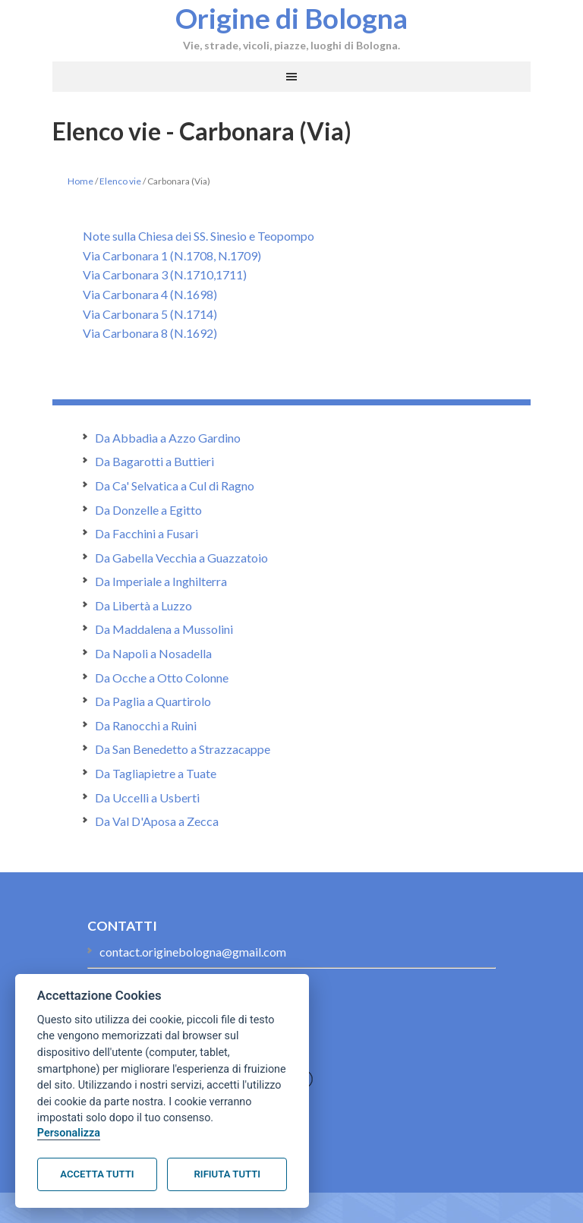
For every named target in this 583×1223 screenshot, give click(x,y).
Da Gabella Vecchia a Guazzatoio (181, 557)
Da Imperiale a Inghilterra (161, 581)
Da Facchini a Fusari (146, 533)
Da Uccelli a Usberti (147, 797)
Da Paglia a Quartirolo (153, 701)
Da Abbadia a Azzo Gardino (168, 437)
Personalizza (68, 1133)
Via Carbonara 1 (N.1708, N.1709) (172, 255)
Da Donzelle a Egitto (148, 510)
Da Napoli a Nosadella (153, 653)
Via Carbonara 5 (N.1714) (150, 314)
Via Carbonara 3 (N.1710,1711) (165, 274)
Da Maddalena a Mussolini (164, 629)
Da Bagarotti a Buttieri (154, 461)
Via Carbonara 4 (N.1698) (150, 294)
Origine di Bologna (291, 17)
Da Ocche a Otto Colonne (161, 677)
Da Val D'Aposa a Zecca (157, 821)
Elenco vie (120, 181)
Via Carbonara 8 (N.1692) (150, 333)
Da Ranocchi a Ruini (146, 725)
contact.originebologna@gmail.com (192, 951)
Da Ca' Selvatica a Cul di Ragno (174, 485)
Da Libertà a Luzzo (143, 605)
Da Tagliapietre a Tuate (155, 773)
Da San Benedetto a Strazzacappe (182, 749)
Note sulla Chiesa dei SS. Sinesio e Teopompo (198, 236)
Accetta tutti (97, 1174)
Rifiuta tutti (227, 1174)
